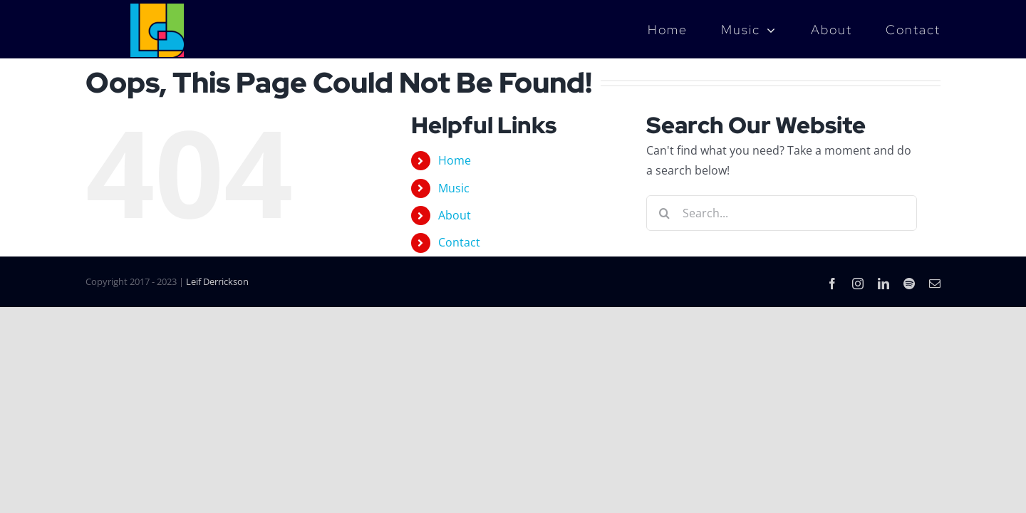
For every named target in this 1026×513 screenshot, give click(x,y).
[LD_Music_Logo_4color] (157, 9)
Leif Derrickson (217, 281)
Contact (459, 242)
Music (454, 188)
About (454, 215)
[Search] (664, 213)
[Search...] (781, 213)
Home (454, 160)
